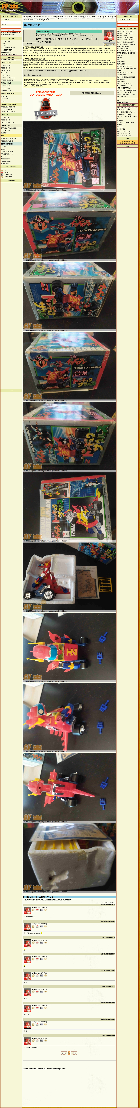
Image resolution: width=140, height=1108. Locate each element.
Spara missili (6, 161)
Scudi (3, 156)
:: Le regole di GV (8, 48)
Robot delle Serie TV (43, 36)
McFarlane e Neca (124, 86)
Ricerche (5, 99)
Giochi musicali (123, 133)
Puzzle (120, 127)
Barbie (120, 57)
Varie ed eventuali (8, 112)
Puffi (119, 70)
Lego (119, 59)
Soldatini (121, 62)
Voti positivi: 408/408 (66, 34)
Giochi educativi (124, 131)
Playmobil (121, 64)
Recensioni (5, 68)
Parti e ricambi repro (126, 53)
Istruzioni (5, 164)
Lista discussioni (109, 902)
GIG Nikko (121, 79)
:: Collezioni (6, 52)
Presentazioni (7, 80)
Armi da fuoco (7, 154)
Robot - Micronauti (125, 40)
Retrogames (122, 97)
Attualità (5, 117)
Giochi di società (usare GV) (127, 117)
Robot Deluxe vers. (125, 33)
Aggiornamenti (7, 141)
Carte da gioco (123, 110)
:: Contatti (5, 46)
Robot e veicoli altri (125, 42)
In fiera (4, 73)
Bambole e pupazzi (124, 66)
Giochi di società (124, 92)
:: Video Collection (9, 54)
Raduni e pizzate (7, 122)
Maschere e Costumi (125, 122)
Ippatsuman (69, 36)
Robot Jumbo (122, 35)
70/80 (57, 36)
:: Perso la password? (10, 33)
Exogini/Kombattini (125, 73)
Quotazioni (5, 75)
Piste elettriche (124, 135)
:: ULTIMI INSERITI (123, 19)
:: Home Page (6, 41)
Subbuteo (121, 125)
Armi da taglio (7, 152)
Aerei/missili (122, 75)
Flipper (120, 120)
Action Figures (123, 49)
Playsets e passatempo (126, 90)
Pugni (3, 147)
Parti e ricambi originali (127, 44)
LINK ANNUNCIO (29, 917)
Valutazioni (5, 70)
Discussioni (5, 65)
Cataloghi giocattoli (126, 94)
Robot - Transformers (126, 38)
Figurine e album (124, 114)
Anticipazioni (6, 91)
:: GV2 (3, 43)
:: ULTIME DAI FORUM (8, 60)
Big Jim (119, 55)
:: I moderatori (7, 50)
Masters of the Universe (127, 51)
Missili (3, 149)
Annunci (78, 34)
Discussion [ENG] (7, 78)
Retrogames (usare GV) (127, 108)
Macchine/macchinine (126, 77)
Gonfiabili (121, 129)
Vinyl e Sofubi (123, 46)
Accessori (5, 159)
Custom (4, 133)
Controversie (7, 109)
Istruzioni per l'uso (9, 139)
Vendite (4, 96)
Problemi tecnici (8, 107)
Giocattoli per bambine (126, 68)
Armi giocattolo (124, 88)
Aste (3, 101)
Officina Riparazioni (9, 128)
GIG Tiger (121, 81)
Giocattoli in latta (125, 84)
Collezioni (5, 130)
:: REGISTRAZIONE (8, 35)
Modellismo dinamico (126, 112)
